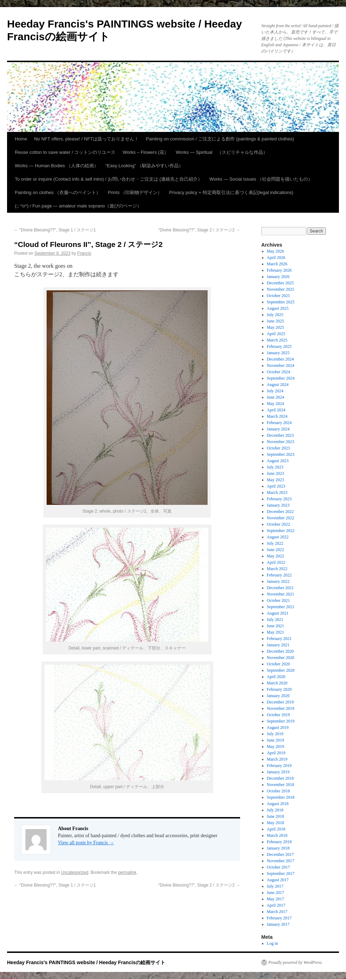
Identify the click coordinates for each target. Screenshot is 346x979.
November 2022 (280, 517)
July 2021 (275, 619)
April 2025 (276, 333)
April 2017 (276, 905)
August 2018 (278, 803)
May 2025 (275, 327)
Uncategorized (74, 872)
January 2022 (278, 581)
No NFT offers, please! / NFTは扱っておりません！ (86, 138)
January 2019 (278, 771)
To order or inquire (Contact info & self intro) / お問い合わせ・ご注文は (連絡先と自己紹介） (108, 179)
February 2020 (279, 689)
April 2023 (276, 486)
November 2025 (280, 289)
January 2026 (278, 276)
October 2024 (278, 371)
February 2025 (279, 346)
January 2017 (278, 924)
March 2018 (277, 835)
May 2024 (275, 403)
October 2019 (278, 714)
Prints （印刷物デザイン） (135, 192)
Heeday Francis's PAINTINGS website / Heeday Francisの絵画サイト (86, 962)
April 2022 (276, 562)
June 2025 (275, 321)
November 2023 (280, 441)
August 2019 (278, 727)
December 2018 (280, 778)
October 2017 (278, 867)
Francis (84, 253)
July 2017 (275, 886)
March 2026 (277, 263)
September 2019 (280, 721)
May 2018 (275, 822)
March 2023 (277, 492)
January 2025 (278, 352)
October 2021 (278, 600)
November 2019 (280, 708)
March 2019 (277, 759)
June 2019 (275, 740)
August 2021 (278, 613)
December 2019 (280, 702)
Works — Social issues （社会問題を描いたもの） (260, 179)
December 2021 (280, 587)
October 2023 (278, 448)
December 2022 (280, 511)
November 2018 (280, 784)
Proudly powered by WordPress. (295, 962)
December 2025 (280, 282)
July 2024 (275, 390)
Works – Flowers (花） (146, 152)
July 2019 (275, 733)
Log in (272, 943)
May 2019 (275, 746)
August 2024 (278, 384)
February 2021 (279, 638)
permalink (127, 872)
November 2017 (280, 860)
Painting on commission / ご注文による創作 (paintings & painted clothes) (220, 138)
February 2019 (279, 765)
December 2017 (280, 854)
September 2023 (280, 454)
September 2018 (280, 797)
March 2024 (277, 416)
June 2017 (275, 892)
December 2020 (280, 651)
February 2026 (279, 270)
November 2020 (280, 657)
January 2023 (278, 505)
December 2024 (280, 359)
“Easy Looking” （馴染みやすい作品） (144, 165)
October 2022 (278, 524)
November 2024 (280, 365)
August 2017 (278, 879)
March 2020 (277, 683)
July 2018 (275, 810)
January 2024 (278, 429)
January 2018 (278, 848)
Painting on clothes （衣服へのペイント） (58, 192)
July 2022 (275, 543)
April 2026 (276, 257)
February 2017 (279, 917)
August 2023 (278, 460)
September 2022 (280, 530)
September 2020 (280, 670)
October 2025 (278, 295)
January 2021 (278, 644)
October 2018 (278, 790)
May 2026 (275, 251)
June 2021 (275, 625)
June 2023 (275, 473)
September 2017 (280, 873)
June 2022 (275, 549)
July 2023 (275, 467)
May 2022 (275, 556)
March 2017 (277, 911)
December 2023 (280, 435)
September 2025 (280, 302)
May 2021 (275, 632)
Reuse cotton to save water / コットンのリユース (65, 152)
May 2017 (275, 898)
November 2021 (280, 594)
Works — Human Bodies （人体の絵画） (57, 165)
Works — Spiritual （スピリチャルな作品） (222, 152)
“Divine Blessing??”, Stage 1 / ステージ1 (55, 230)
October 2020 (278, 663)
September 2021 (280, 606)
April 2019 (276, 752)
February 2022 (279, 575)
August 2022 (278, 536)
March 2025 (277, 340)
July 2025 (275, 314)
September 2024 (280, 378)
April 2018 (276, 829)
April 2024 (276, 409)
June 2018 (275, 816)
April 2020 (276, 676)
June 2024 (275, 397)
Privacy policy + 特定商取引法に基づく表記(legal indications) (231, 192)
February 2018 (279, 841)
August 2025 (278, 308)
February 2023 (279, 498)
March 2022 (277, 568)
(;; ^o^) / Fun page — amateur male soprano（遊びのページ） (78, 206)
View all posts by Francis (86, 842)
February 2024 (279, 422)
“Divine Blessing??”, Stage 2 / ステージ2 (199, 230)
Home (21, 138)
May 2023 (275, 479)
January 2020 (278, 695)
